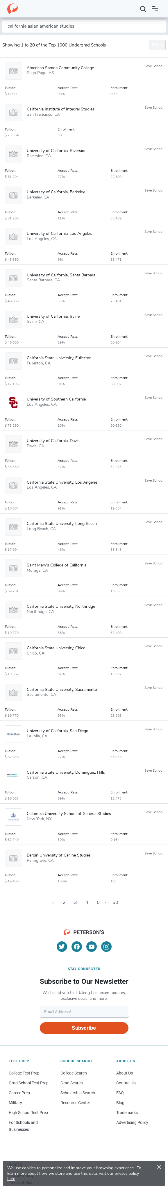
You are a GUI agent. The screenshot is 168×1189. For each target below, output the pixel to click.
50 (115, 902)
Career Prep (19, 1092)
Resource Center (75, 1102)
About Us (124, 1073)
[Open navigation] (155, 8)
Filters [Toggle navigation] (157, 45)
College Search (73, 1073)
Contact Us (126, 1083)
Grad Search (71, 1083)
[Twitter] (62, 946)
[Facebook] (77, 946)
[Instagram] (106, 946)
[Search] (143, 8)
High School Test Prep (28, 1112)
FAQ (120, 1092)
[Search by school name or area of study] (84, 26)
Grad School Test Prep (29, 1083)
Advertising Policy (132, 1122)
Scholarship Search (77, 1092)
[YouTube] (91, 946)
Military (15, 1102)
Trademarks (127, 1112)
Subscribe (84, 1028)
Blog (120, 1102)
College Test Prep (24, 1073)
